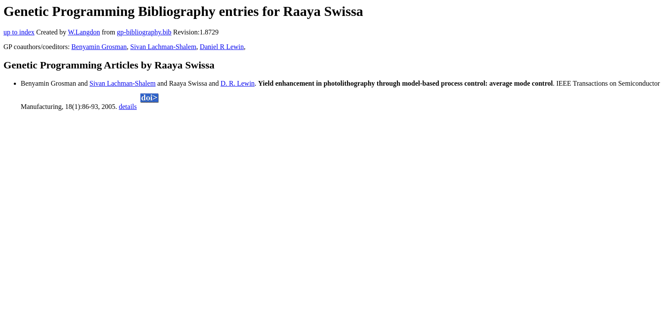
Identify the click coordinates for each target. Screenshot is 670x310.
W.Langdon (84, 32)
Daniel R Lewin (222, 46)
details (128, 106)
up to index (18, 32)
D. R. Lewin (237, 83)
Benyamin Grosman (99, 46)
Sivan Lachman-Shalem (163, 46)
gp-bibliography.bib (144, 32)
